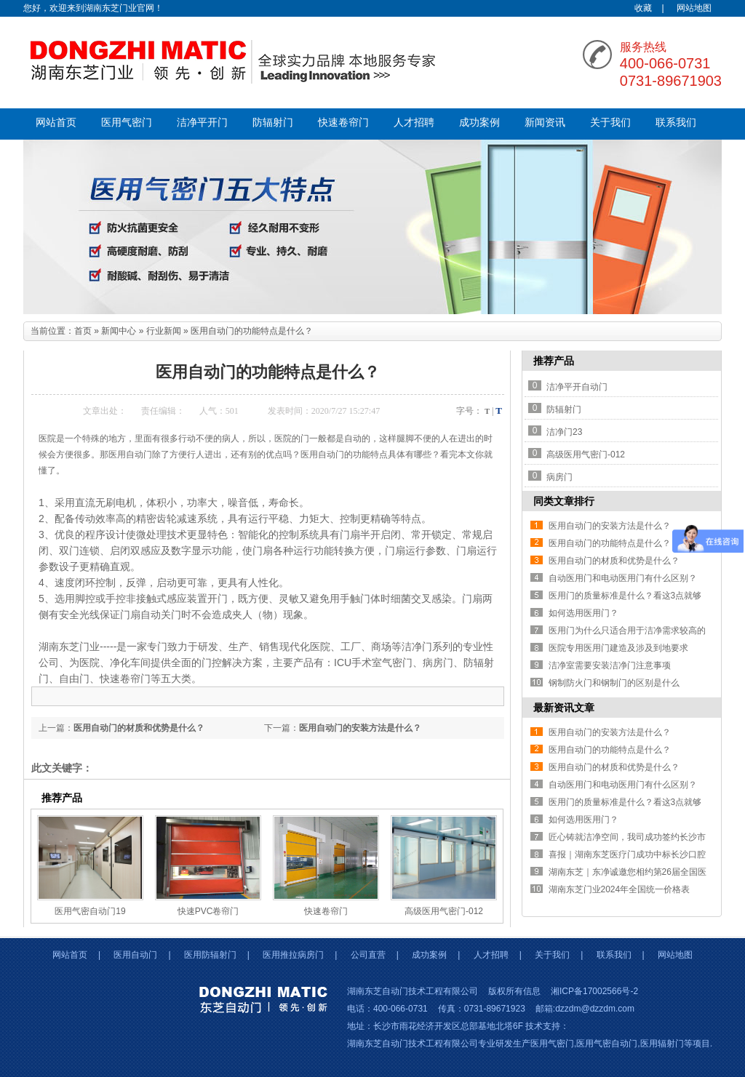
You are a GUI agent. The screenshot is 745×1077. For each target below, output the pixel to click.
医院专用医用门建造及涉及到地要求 (618, 648)
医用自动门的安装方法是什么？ (360, 728)
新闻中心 (118, 331)
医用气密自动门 (606, 1043)
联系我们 (676, 122)
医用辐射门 (662, 1043)
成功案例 (479, 122)
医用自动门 (135, 955)
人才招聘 (414, 122)
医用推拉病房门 (293, 955)
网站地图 (694, 8)
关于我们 (610, 122)
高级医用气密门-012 (444, 911)
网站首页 (56, 122)
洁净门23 (564, 432)
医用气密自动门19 (90, 911)
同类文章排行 (563, 501)
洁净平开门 (202, 122)
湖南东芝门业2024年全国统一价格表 (619, 889)
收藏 (643, 8)
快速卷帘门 (343, 122)
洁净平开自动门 (576, 387)
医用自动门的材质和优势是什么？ (138, 728)
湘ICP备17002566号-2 (594, 991)
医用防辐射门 (210, 955)
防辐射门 (272, 122)
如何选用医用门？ (583, 613)
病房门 (559, 477)
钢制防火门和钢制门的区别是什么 (614, 683)
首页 (83, 331)
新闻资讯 (545, 122)
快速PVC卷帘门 (208, 911)
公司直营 (368, 955)
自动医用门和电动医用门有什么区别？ (623, 578)
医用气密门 (126, 122)
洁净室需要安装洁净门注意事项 (610, 665)
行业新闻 (163, 331)
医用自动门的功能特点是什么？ (610, 543)
